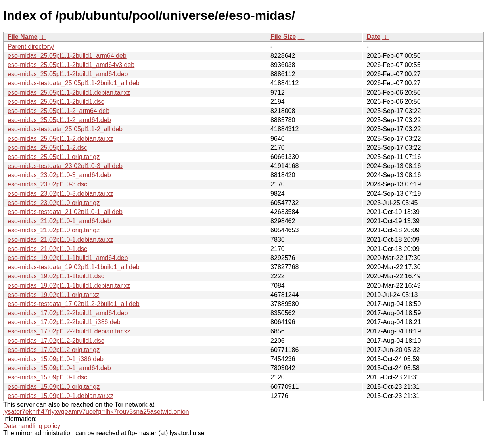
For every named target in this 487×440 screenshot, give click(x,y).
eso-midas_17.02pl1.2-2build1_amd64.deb (68, 313)
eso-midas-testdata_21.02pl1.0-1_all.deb (65, 212)
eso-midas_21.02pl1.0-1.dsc (47, 248)
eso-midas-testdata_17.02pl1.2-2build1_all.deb (74, 303)
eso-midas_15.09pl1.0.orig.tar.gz (54, 386)
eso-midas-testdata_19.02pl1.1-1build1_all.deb (74, 267)
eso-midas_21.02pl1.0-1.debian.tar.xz (60, 239)
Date (373, 36)
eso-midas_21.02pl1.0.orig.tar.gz (54, 230)
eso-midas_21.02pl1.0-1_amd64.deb (59, 221)
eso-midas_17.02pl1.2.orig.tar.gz (54, 349)
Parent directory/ (31, 46)
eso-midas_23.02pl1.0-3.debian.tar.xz (60, 193)
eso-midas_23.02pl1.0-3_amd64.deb (59, 175)
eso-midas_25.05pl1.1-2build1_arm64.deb (67, 55)
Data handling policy (31, 426)
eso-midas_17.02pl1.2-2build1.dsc (56, 340)
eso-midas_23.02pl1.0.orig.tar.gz (54, 202)
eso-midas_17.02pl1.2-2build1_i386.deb (64, 322)
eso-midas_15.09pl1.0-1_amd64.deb (59, 368)
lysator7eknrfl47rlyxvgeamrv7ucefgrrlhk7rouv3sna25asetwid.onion (96, 411)
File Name (23, 36)
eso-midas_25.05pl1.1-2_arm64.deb (58, 110)
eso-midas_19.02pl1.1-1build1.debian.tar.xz (69, 285)
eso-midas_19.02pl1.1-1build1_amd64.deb (68, 257)
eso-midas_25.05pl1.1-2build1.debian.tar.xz (69, 92)
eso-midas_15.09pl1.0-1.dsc (47, 377)
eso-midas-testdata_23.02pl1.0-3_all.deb (65, 166)
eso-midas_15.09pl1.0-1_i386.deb (56, 359)
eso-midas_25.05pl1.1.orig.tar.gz (54, 156)
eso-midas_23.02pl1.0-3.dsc (47, 184)
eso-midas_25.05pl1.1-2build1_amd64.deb (68, 74)
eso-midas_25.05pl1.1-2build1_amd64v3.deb (71, 64)
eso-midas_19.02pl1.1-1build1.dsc (56, 276)
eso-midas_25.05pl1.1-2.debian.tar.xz (60, 138)
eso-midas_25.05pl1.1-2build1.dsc (56, 101)
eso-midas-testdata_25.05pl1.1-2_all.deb (65, 129)
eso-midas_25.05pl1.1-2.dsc (47, 147)
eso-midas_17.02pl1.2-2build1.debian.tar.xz (69, 331)
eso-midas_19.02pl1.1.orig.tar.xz (53, 294)
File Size (283, 36)
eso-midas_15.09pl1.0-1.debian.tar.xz (60, 395)
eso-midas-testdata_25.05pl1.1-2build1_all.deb (74, 83)
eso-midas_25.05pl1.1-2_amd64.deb (59, 120)
